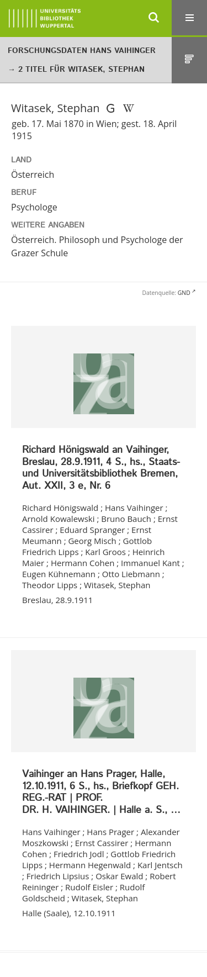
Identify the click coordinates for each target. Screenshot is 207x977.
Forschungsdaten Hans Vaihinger (82, 50)
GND (184, 293)
